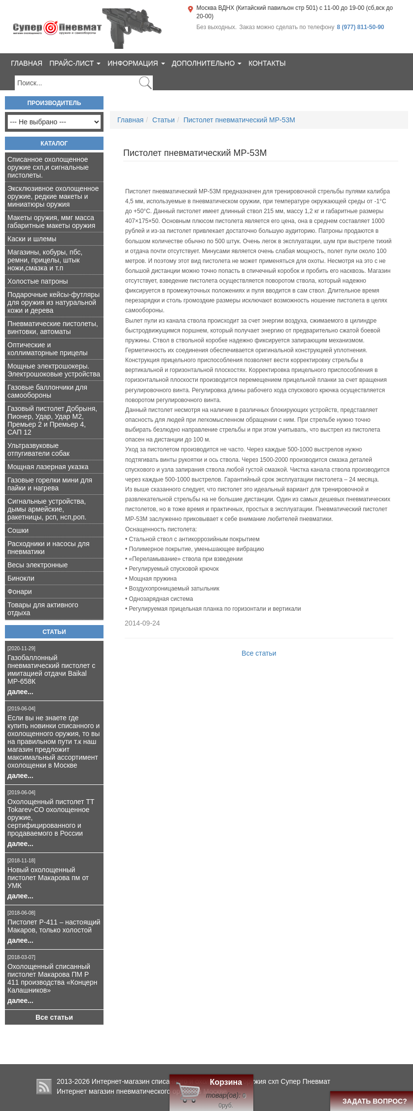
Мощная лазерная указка (47, 467)
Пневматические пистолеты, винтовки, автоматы (52, 327)
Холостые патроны (37, 281)
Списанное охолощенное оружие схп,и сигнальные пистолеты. (48, 167)
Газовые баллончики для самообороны (47, 391)
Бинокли (20, 578)
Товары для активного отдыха (42, 609)
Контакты (267, 63)
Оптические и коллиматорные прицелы (47, 349)
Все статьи (54, 1017)
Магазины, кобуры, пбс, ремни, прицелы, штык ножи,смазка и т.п (44, 260)
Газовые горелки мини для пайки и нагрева (49, 484)
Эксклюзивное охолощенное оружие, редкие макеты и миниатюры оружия (53, 196)
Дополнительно (207, 63)
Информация (136, 63)
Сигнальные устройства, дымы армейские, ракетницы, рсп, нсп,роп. (46, 509)
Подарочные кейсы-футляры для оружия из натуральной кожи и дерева (53, 302)
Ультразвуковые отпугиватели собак (38, 449)
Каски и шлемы (31, 239)
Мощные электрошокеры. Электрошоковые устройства (53, 370)
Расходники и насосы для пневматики (48, 548)
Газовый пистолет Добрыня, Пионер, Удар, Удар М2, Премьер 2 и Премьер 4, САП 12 (52, 420)
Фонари (19, 591)
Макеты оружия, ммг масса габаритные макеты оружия (51, 221)
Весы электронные (37, 565)
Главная (26, 63)
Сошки (18, 530)
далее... (20, 692)
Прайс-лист (75, 63)
